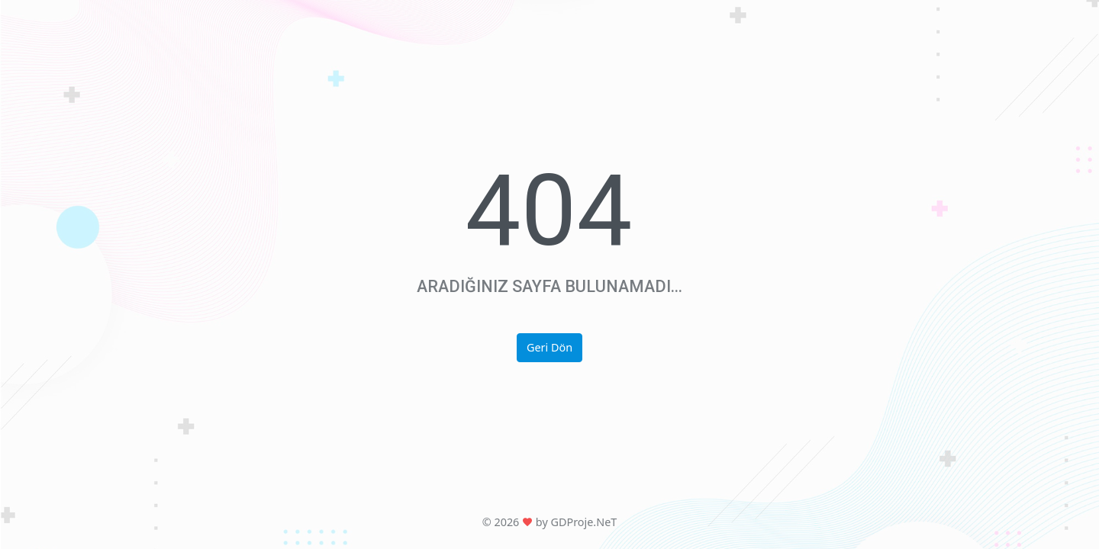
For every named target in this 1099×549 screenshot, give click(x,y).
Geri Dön (549, 347)
